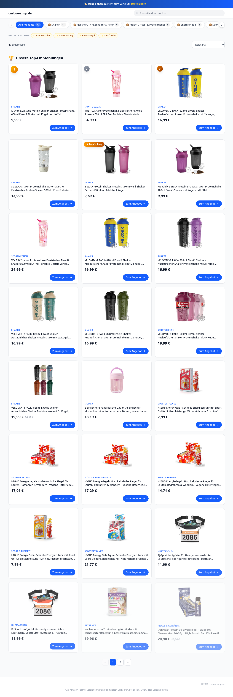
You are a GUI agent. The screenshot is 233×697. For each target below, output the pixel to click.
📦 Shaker (57, 25)
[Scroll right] (222, 25)
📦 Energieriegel (189, 25)
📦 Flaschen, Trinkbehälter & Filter (96, 25)
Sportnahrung (64, 35)
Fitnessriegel (87, 35)
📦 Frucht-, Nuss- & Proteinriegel (148, 25)
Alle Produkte (29, 25)
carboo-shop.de (20, 13)
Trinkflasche (108, 35)
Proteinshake (41, 35)
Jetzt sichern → (140, 4)
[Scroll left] (11, 25)
